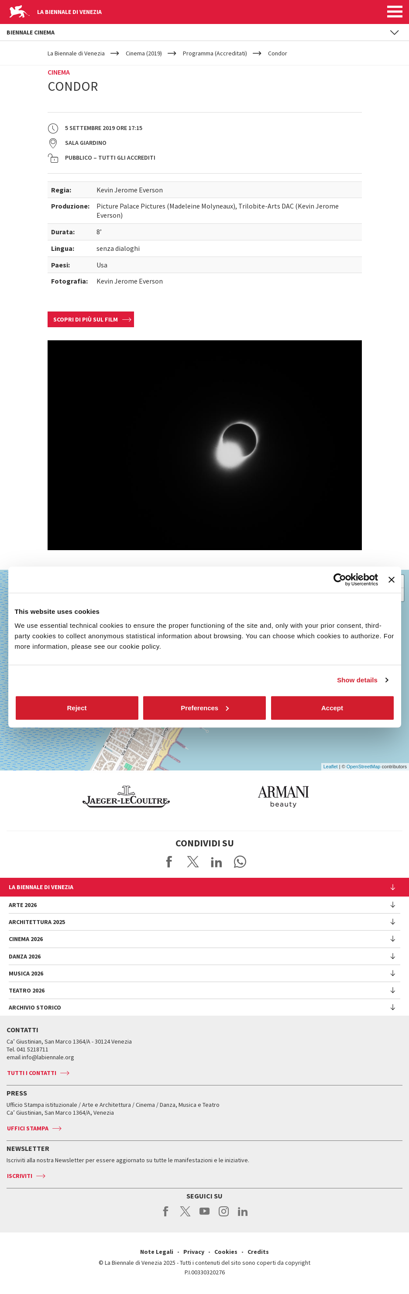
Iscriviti (19, 1176)
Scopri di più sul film (85, 319)
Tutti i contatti (31, 1073)
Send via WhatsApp (240, 861)
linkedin (243, 1215)
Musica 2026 (26, 973)
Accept (332, 707)
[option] (100, 797)
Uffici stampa (27, 1128)
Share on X (193, 861)
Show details (357, 680)
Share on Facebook (169, 861)
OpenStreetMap (364, 766)
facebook (166, 1215)
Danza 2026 (25, 956)
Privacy (193, 1252)
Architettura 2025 (37, 922)
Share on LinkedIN (216, 861)
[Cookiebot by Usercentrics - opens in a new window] (340, 579)
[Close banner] (391, 580)
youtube (204, 1215)
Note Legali (156, 1252)
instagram (224, 1215)
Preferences (205, 707)
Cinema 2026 (26, 939)
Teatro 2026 (27, 990)
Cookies (225, 1252)
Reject (76, 707)
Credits (258, 1252)
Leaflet (330, 766)
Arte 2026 (23, 905)
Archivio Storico (35, 1007)
